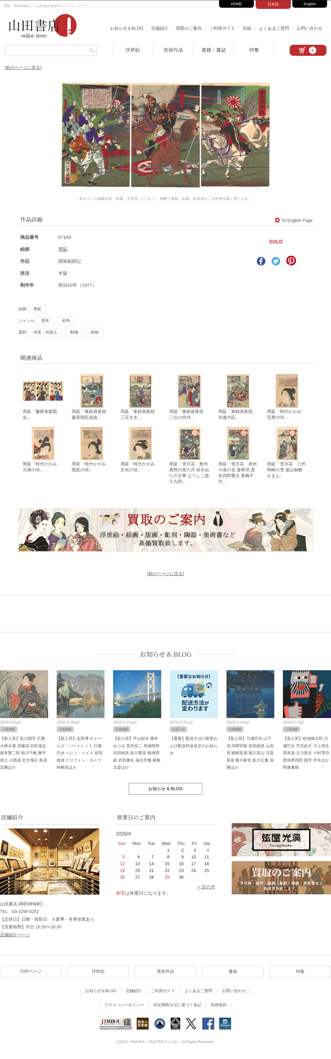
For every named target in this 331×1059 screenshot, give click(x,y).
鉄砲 (95, 332)
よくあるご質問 (274, 28)
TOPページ (31, 974)
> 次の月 (206, 889)
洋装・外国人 (45, 332)
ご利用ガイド (222, 28)
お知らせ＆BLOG (126, 28)
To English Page (294, 220)
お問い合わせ (309, 28)
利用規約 (219, 1007)
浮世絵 (132, 49)
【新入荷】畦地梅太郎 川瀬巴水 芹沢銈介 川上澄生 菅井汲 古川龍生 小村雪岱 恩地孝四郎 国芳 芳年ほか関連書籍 (306, 755)
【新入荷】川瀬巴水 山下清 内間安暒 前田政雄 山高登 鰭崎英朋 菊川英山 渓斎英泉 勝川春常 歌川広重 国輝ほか (250, 755)
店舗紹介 (159, 28)
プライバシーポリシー (124, 1007)
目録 (247, 28)
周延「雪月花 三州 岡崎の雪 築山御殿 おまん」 (286, 472)
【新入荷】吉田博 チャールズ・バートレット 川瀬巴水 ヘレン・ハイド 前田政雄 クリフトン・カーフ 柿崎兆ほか (80, 755)
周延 (62, 249)
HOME (236, 4)
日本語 (273, 4)
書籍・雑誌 (213, 49)
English (310, 4)
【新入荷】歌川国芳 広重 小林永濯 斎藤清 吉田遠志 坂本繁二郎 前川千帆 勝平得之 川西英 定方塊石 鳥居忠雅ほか (23, 755)
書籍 (233, 974)
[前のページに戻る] (23, 67)
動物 (74, 332)
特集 (254, 49)
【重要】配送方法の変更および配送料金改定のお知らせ (194, 748)
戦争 (66, 320)
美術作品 (173, 49)
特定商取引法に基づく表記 (177, 1007)
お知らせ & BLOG (166, 657)
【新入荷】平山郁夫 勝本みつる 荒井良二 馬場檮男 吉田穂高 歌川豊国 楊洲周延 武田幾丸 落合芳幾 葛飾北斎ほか (136, 755)
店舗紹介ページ (15, 937)
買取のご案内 (189, 28)
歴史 (45, 320)
